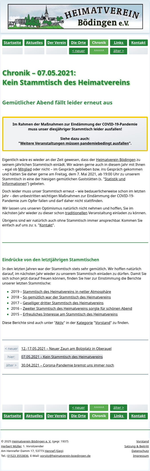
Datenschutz (140, 451)
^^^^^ (99, 50)
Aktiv (59, 322)
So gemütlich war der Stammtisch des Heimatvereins (67, 297)
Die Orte (78, 42)
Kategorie (85, 322)
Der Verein (56, 42)
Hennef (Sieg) (54, 451)
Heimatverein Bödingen (116, 159)
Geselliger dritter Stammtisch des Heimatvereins (63, 302)
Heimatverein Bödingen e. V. (31, 441)
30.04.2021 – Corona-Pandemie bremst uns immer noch (67, 365)
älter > (118, 50)
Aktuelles (34, 42)
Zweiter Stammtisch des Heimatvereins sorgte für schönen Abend (77, 308)
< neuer (78, 50)
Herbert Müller (11, 446)
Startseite (12, 42)
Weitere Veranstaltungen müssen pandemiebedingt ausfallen (74, 143)
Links (118, 42)
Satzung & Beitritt (136, 446)
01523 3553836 (17, 456)
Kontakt (138, 42)
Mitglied (25, 169)
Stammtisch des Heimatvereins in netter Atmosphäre (67, 291)
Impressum (141, 456)
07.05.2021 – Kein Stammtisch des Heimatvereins (62, 356)
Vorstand (102, 322)
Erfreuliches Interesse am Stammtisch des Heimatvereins (70, 314)
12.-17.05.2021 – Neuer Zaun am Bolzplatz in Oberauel (66, 348)
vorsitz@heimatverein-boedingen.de (65, 456)
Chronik (99, 42)
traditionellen (76, 212)
